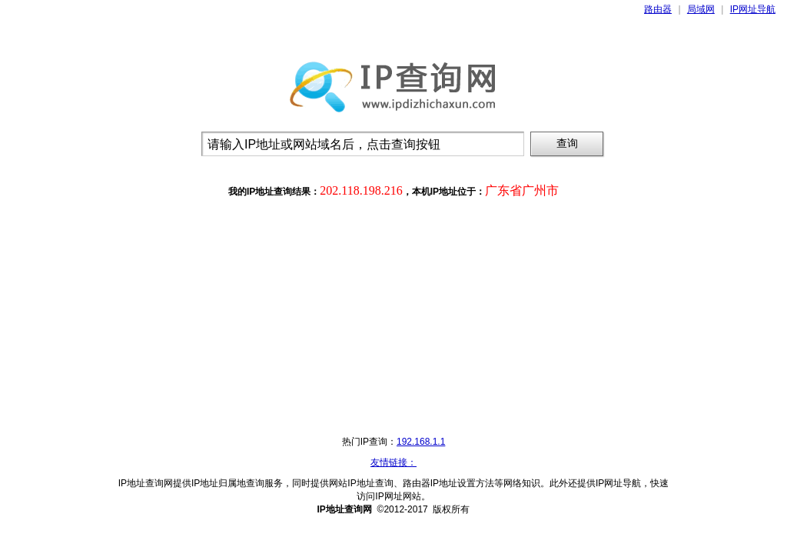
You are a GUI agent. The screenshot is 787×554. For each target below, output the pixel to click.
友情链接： (393, 462)
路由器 (658, 9)
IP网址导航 (752, 9)
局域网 (701, 9)
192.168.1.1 (421, 441)
